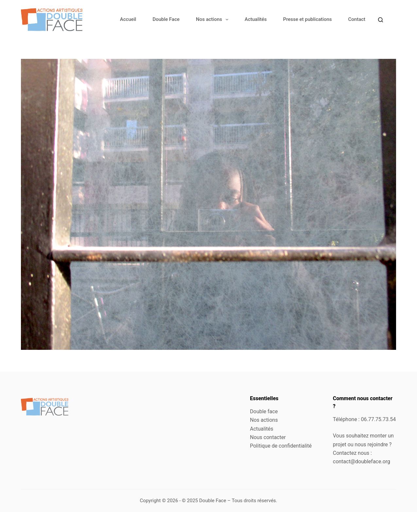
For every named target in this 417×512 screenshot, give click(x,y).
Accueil (128, 19)
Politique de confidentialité (281, 446)
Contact (356, 19)
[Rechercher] (380, 19)
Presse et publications (307, 19)
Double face (264, 411)
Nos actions (213, 20)
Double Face (166, 19)
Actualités (256, 19)
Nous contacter (268, 437)
